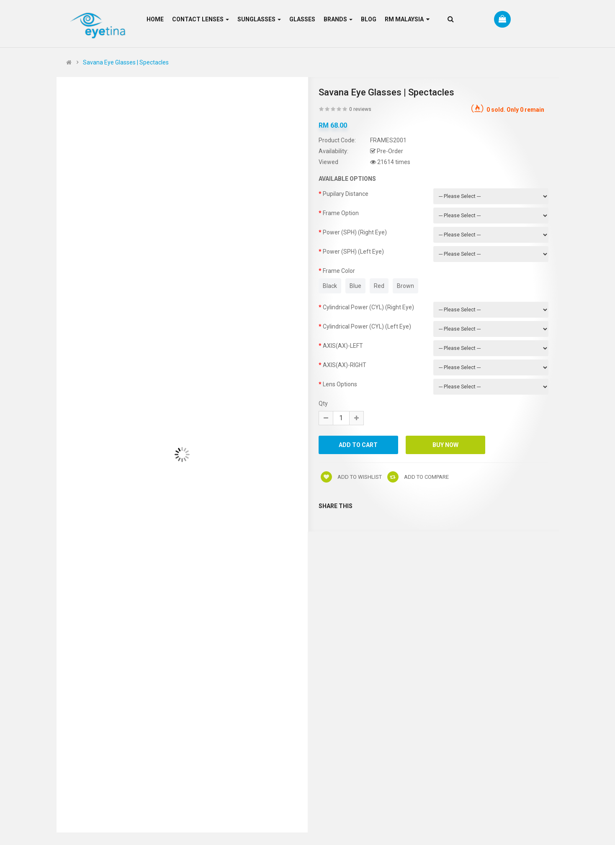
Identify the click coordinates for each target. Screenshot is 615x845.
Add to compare (418, 477)
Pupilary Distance (345, 193)
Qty (323, 403)
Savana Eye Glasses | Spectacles (126, 62)
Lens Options (340, 384)
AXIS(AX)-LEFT (343, 345)
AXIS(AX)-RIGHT (344, 365)
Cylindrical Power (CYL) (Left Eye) (367, 326)
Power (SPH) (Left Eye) (353, 251)
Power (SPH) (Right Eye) (355, 232)
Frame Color (339, 270)
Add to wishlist (351, 477)
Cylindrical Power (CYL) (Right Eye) (368, 307)
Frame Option (341, 213)
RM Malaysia (407, 19)
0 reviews (360, 109)
